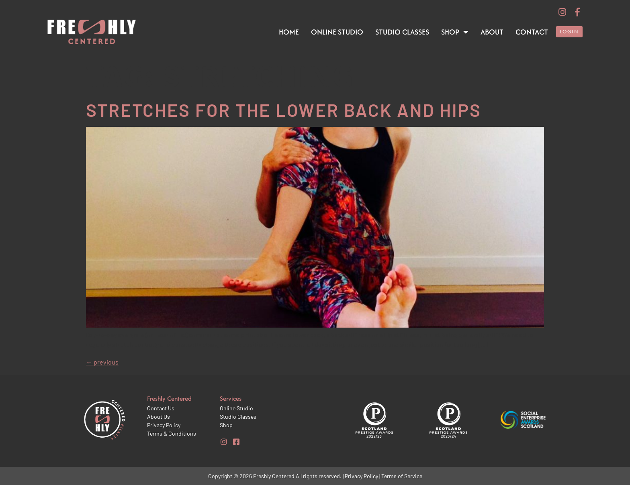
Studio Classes (402, 31)
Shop (454, 32)
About (492, 31)
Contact (531, 31)
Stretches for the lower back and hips (283, 109)
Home (289, 31)
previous (102, 362)
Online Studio (337, 31)
